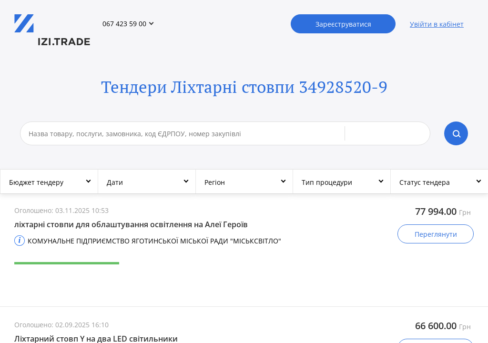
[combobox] (187, 133)
